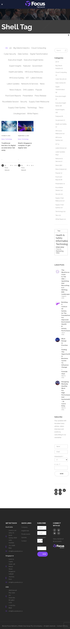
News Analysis (59, 169)
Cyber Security (60, 79)
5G (56, 62)
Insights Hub (25, 530)
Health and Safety (61, 124)
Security (57, 194)
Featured (58, 116)
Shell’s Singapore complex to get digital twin (25, 145)
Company (24, 527)
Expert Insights (59, 109)
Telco (57, 215)
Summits (24, 537)
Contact (23, 541)
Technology (8, 139)
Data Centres (59, 83)
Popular (57, 173)
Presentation (59, 183)
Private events (25, 534)
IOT (56, 144)
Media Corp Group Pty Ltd (27, 626)
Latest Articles (59, 148)
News (3, 139)
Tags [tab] (57, 231)
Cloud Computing (61, 72)
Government (59, 120)
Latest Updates (60, 152)
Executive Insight (60, 96)
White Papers (59, 219)
